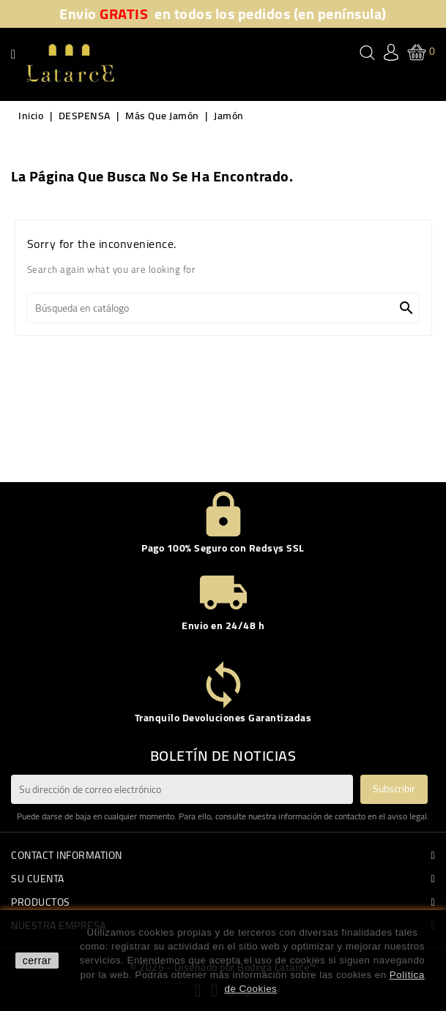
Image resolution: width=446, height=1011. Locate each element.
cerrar (37, 960)
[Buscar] (223, 308)
